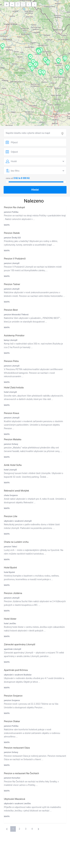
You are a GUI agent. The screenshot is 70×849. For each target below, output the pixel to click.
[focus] (63, 133)
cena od (9, 178)
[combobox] (35, 133)
